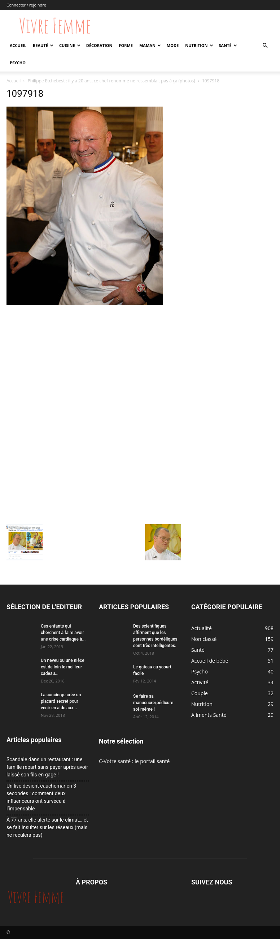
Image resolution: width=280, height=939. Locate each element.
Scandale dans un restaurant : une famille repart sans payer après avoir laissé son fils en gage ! (47, 767)
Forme (126, 45)
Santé (228, 45)
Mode (173, 45)
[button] (265, 45)
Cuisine (69, 45)
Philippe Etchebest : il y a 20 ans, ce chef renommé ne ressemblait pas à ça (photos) (111, 81)
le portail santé (152, 761)
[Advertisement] (93, 361)
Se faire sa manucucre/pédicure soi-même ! (153, 703)
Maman (150, 45)
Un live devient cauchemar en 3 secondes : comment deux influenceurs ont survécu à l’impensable (41, 797)
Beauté (43, 45)
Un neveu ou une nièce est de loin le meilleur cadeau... (62, 667)
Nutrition (199, 45)
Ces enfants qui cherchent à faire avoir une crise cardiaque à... (63, 633)
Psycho (18, 62)
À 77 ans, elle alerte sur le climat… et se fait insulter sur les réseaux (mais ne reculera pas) (47, 827)
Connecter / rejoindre (26, 5)
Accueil (18, 45)
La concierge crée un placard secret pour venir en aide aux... (61, 701)
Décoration (99, 45)
